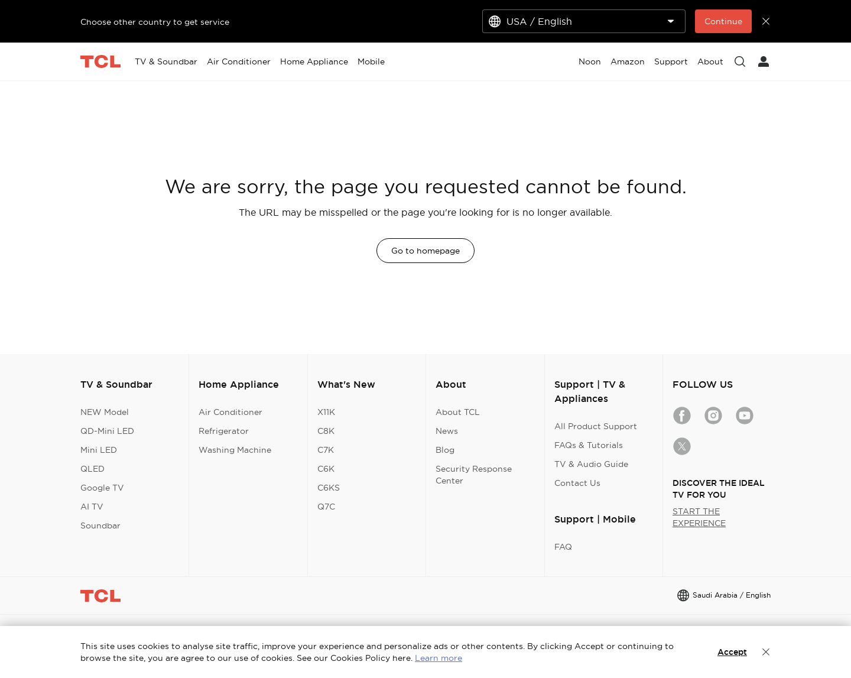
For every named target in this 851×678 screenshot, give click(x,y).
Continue (723, 21)
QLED (92, 468)
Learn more (438, 658)
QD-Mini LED (107, 431)
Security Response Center (474, 474)
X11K (326, 412)
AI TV (91, 506)
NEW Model (104, 412)
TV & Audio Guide (591, 464)
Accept (732, 652)
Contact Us (577, 483)
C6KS (328, 487)
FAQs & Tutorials (588, 445)
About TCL (458, 412)
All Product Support (595, 426)
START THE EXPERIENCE (699, 517)
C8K (325, 431)
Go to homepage (425, 250)
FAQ (563, 546)
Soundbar (100, 525)
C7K (325, 450)
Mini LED (98, 450)
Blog (445, 450)
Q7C (326, 506)
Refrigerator (224, 431)
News (447, 431)
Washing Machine (235, 450)
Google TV (102, 487)
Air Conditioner (230, 412)
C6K (325, 468)
